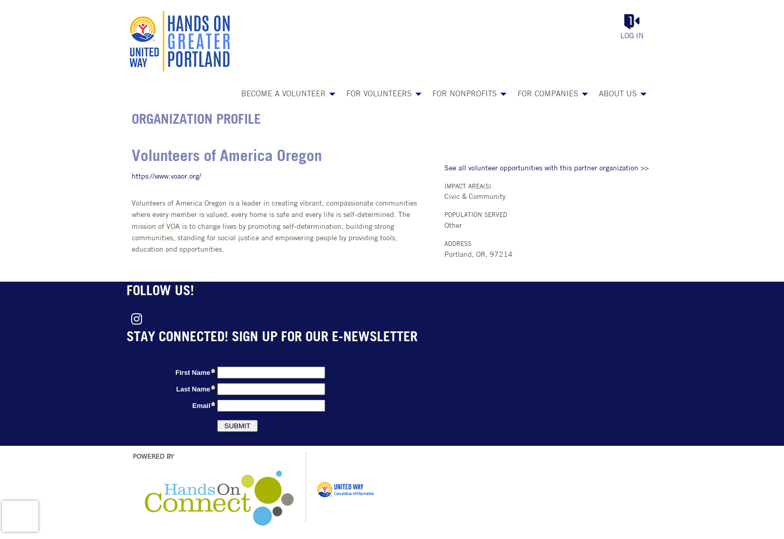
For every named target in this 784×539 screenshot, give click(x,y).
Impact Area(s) (467, 187)
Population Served (475, 215)
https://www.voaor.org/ (166, 177)
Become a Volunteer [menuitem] (283, 94)
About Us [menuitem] (618, 94)
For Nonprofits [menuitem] (464, 94)
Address (457, 244)
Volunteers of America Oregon (227, 157)
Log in (631, 36)
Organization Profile (196, 120)
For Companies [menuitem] (547, 94)
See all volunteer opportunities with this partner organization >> (546, 168)
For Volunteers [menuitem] (379, 94)
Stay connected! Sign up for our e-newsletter (272, 338)
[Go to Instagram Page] (135, 319)
